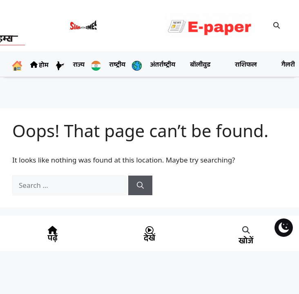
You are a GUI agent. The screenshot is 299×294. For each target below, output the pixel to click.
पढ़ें (53, 239)
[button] (276, 25)
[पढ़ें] (53, 230)
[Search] (140, 185)
